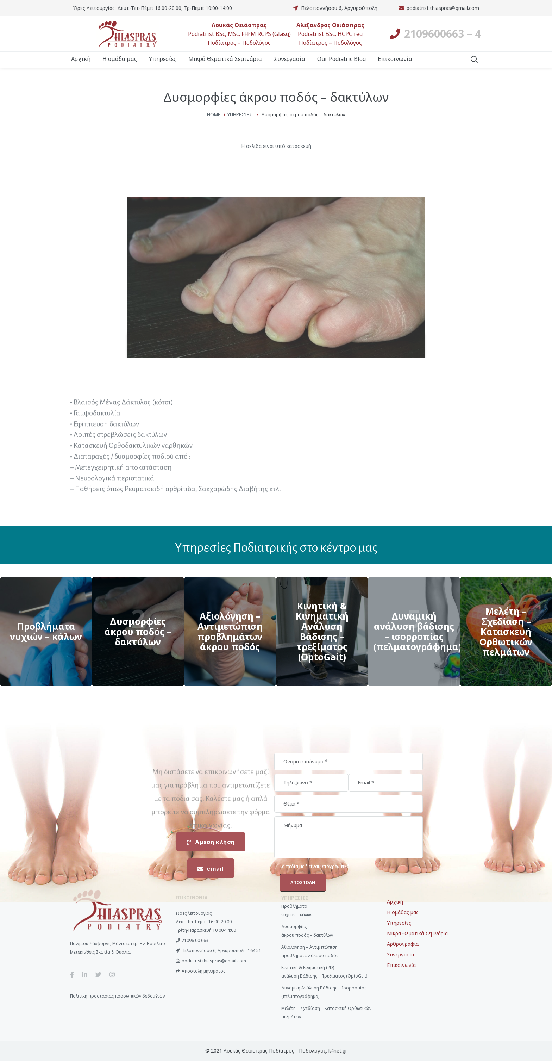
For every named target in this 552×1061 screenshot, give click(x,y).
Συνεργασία (400, 954)
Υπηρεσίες (239, 114)
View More (46, 631)
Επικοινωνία (401, 965)
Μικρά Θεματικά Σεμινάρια (417, 933)
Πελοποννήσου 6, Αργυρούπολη (339, 8)
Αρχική (395, 901)
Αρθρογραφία (403, 944)
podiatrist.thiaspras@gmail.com (443, 8)
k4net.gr (337, 1050)
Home (213, 114)
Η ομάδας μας (403, 912)
